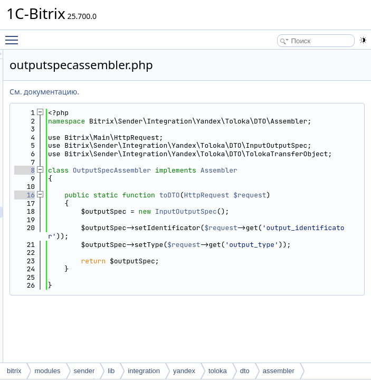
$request (204, 236)
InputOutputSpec (318, 252)
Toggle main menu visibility (14, 35)
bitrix (14, 371)
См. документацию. (176, 92)
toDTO (301, 227)
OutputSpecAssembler (244, 195)
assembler (278, 371)
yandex (184, 371)
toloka (217, 371)
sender (84, 371)
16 (156, 227)
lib (111, 371)
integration (144, 371)
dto (245, 371)
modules (47, 371)
